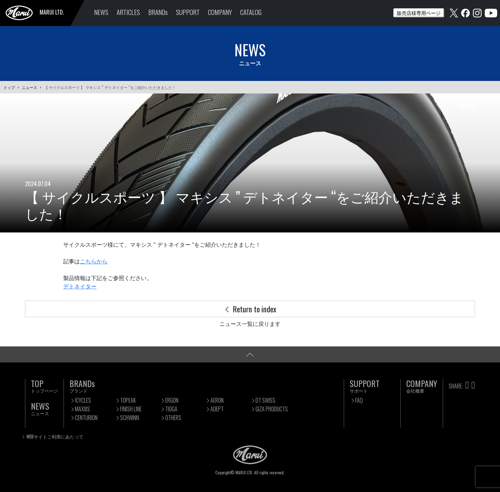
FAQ (359, 400)
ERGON (171, 400)
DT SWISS (265, 400)
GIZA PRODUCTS (272, 409)
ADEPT (217, 409)
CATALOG (250, 12)
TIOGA (171, 409)
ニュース (29, 87)
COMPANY (220, 12)
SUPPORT (188, 12)
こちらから (94, 261)
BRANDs (158, 12)
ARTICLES (128, 12)
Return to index (250, 308)
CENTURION (86, 417)
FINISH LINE (131, 409)
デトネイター (80, 286)
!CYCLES (83, 400)
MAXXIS (82, 409)
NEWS (101, 12)
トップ (9, 87)
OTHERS (173, 417)
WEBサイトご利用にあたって (54, 436)
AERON (217, 400)
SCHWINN (129, 417)
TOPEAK (128, 400)
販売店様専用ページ (419, 12)
